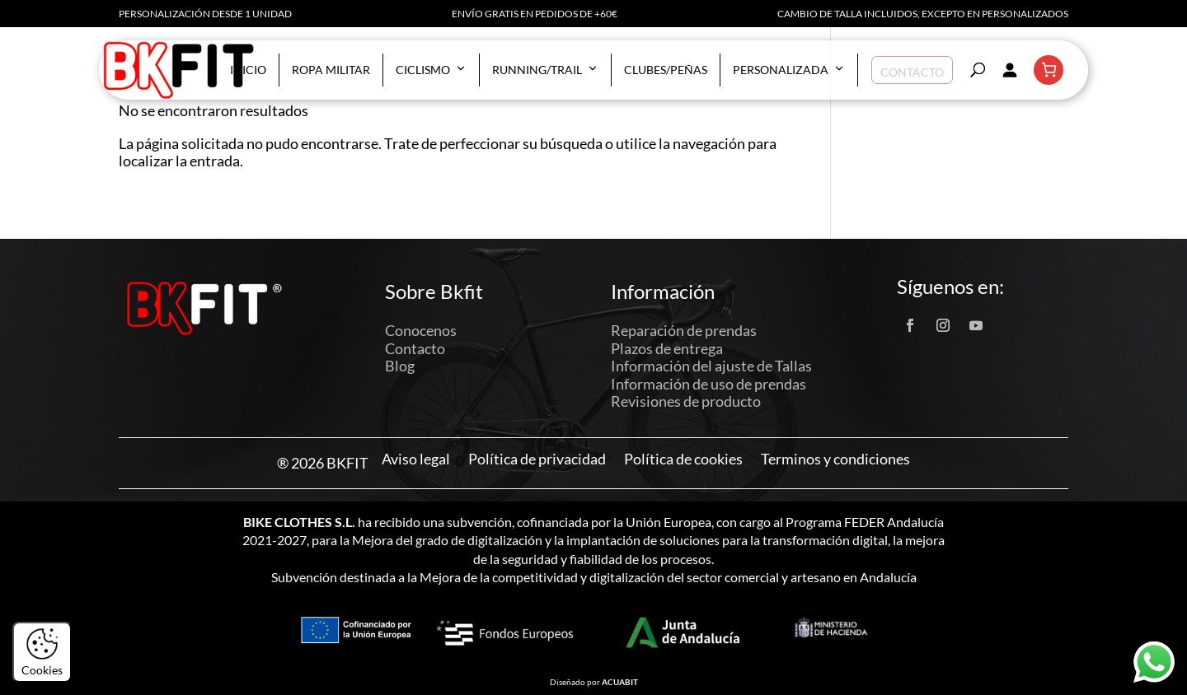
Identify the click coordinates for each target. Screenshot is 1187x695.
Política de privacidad (537, 459)
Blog (400, 366)
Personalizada (789, 70)
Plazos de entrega (667, 348)
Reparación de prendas (684, 330)
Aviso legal (416, 459)
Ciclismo (431, 70)
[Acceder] (1009, 70)
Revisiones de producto (686, 401)
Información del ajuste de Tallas (711, 366)
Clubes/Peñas (665, 70)
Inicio (248, 70)
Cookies (42, 652)
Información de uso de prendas (708, 384)
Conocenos (421, 330)
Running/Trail (545, 70)
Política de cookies (683, 459)
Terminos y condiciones (835, 459)
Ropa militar (331, 70)
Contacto (912, 70)
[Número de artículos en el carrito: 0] (1048, 70)
